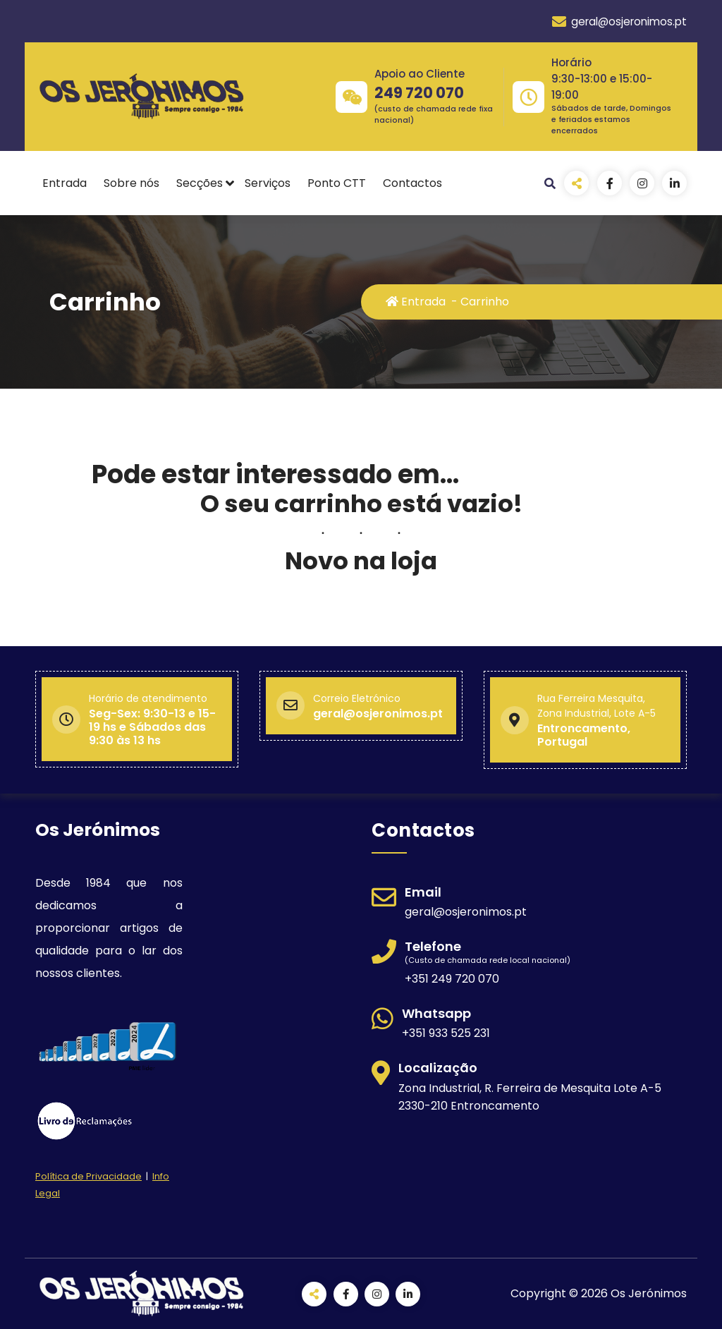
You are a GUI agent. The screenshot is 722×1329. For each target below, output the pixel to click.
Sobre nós (131, 183)
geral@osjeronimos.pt (619, 22)
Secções (199, 183)
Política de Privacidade (88, 1176)
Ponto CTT (336, 183)
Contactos (412, 183)
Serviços (267, 183)
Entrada (64, 183)
